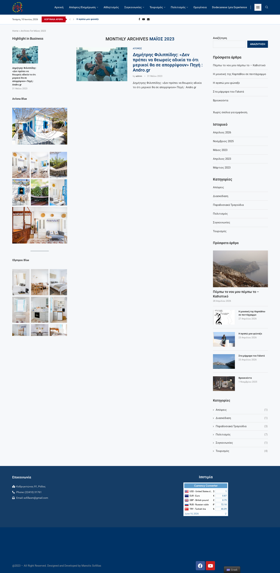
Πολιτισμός (178, 7)
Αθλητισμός (111, 7)
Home (15, 30)
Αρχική (59, 7)
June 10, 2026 (192, 513)
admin (139, 76)
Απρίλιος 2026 (222, 132)
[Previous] (69, 19)
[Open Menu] (257, 7)
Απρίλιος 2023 (222, 158)
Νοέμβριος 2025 (223, 141)
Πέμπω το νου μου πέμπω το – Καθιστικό (239, 65)
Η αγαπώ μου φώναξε (88, 19)
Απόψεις (218, 187)
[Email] (148, 19)
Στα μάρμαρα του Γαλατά (228, 91)
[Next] (73, 19)
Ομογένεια (200, 7)
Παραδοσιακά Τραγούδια (228, 205)
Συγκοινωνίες (133, 7)
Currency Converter (206, 485)
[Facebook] (139, 19)
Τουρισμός (156, 7)
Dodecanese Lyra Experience (229, 7)
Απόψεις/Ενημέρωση (82, 7)
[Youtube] (143, 19)
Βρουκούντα (220, 100)
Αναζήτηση (220, 38)
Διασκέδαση (220, 196)
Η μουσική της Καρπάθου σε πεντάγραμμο (239, 74)
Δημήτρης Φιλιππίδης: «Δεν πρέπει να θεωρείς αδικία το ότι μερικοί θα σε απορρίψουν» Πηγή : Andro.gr (168, 62)
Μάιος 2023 (220, 150)
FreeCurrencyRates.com (218, 517)
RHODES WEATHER (140, 543)
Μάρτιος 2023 (222, 167)
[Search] (266, 7)
